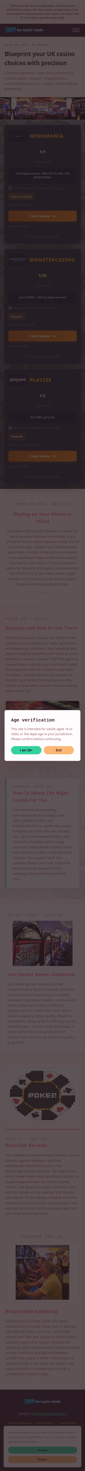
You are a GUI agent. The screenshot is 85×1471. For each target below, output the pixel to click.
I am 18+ (26, 750)
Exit (59, 750)
